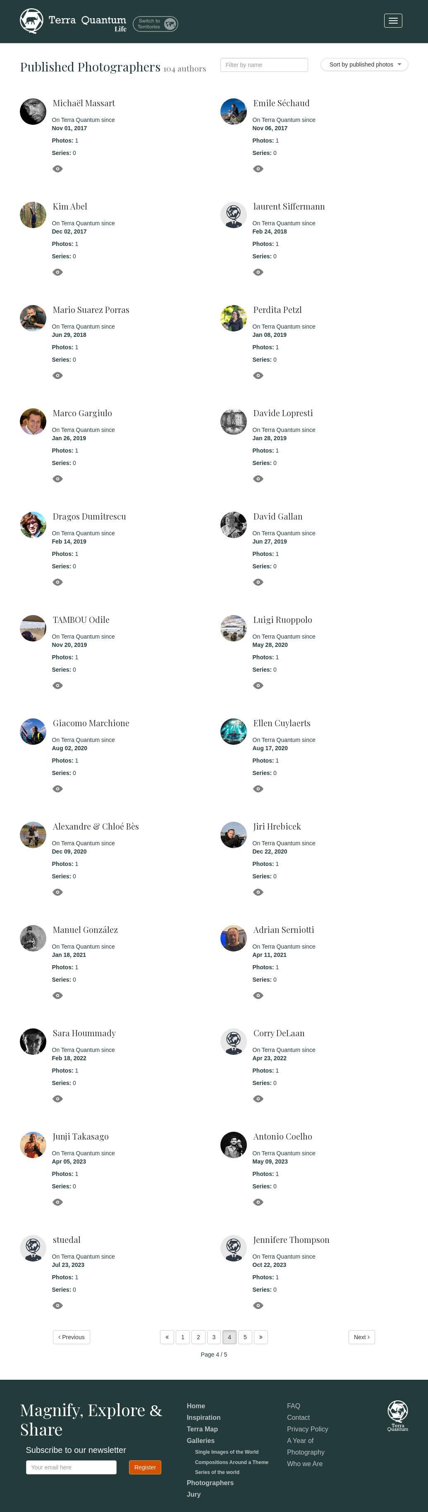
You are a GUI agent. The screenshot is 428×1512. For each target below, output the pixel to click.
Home (196, 1405)
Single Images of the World (227, 1452)
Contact (298, 1417)
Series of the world (217, 1472)
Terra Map (202, 1429)
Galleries (201, 1440)
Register (145, 1467)
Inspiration (204, 1417)
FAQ (293, 1405)
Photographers (210, 1482)
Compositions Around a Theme (232, 1462)
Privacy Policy (307, 1429)
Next (362, 1337)
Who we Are (305, 1463)
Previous (71, 1337)
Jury (194, 1494)
